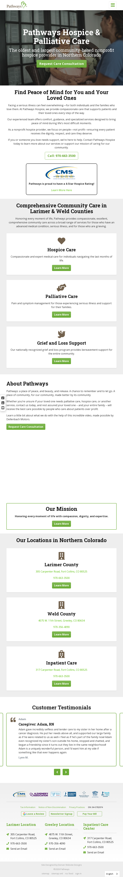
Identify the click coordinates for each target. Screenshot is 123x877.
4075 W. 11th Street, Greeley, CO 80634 (61, 620)
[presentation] (57, 772)
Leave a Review (33, 813)
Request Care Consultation (61, 64)
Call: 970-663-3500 (61, 156)
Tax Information (27, 807)
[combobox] (112, 874)
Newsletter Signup (61, 813)
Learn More (61, 268)
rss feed (69, 873)
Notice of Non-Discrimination (52, 807)
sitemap (45, 873)
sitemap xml (57, 873)
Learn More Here (61, 190)
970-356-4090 (61, 627)
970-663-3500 (61, 578)
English (109, 873)
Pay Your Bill (90, 813)
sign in (78, 873)
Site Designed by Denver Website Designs (61, 864)
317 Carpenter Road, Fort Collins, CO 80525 (61, 670)
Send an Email (16, 849)
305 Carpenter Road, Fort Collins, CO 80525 (61, 571)
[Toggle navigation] (113, 5)
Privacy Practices (77, 807)
